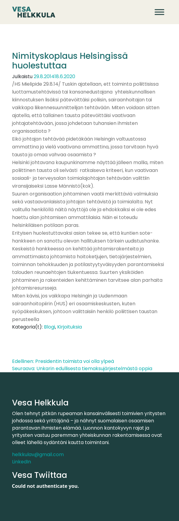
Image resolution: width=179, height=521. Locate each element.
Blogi (49, 326)
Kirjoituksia (69, 326)
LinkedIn (21, 461)
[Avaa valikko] (159, 12)
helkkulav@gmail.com (38, 454)
